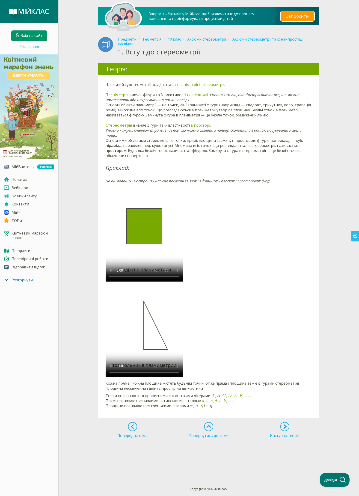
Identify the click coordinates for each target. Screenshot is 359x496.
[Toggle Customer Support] (335, 480)
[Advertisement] (208, 454)
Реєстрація (29, 46)
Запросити (297, 16)
